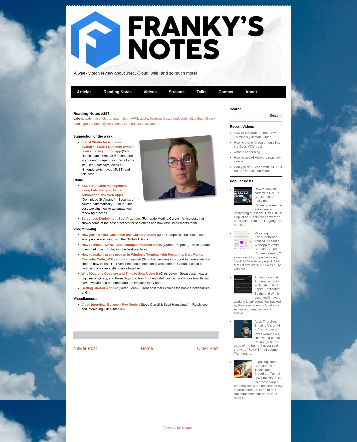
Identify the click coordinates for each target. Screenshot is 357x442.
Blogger (187, 427)
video (153, 124)
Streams (177, 92)
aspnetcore (103, 118)
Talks (202, 92)
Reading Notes (118, 92)
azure (144, 118)
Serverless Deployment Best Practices (111, 218)
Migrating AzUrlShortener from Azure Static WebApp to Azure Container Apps (267, 241)
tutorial (143, 124)
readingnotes (82, 124)
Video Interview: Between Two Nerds (110, 304)
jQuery (210, 118)
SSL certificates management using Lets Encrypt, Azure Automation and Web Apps (104, 190)
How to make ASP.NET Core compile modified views (122, 245)
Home (147, 348)
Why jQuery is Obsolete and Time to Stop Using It (120, 273)
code (184, 118)
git (191, 118)
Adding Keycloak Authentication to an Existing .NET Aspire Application (267, 283)
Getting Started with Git (100, 288)
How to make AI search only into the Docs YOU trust (257, 144)
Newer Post (85, 348)
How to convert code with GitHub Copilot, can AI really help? (266, 195)
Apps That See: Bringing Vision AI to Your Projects (267, 325)
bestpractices (159, 118)
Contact (226, 92)
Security (99, 124)
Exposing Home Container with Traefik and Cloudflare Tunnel (267, 367)
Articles (84, 92)
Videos (150, 92)
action (89, 118)
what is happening (247, 152)
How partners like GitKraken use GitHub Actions (119, 235)
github (199, 118)
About (251, 92)
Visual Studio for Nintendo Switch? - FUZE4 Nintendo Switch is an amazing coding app (108, 146)
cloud (175, 118)
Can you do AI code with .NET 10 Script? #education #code (258, 169)
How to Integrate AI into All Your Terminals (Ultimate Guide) (256, 135)
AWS (134, 118)
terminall (130, 124)
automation (121, 118)
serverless (114, 124)
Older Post (208, 348)
